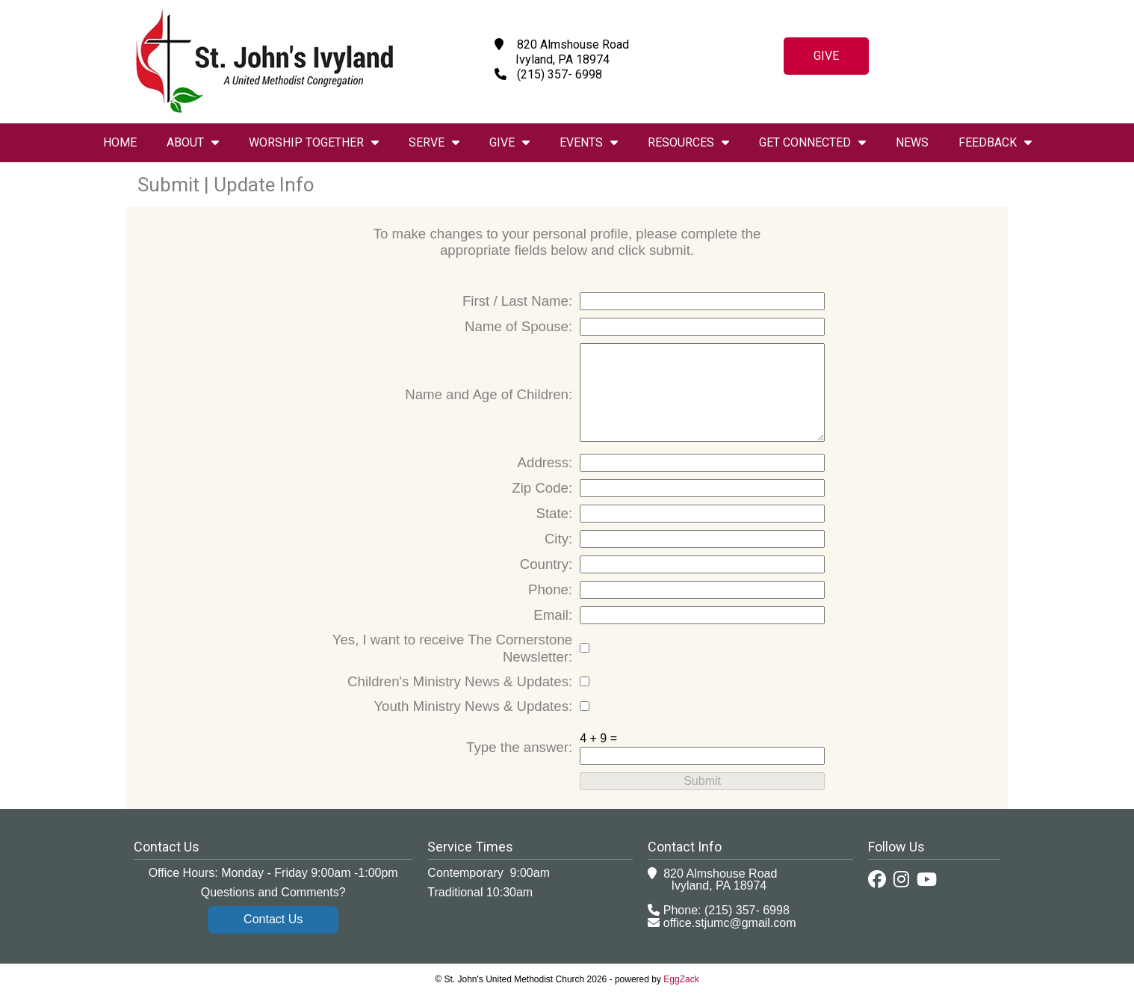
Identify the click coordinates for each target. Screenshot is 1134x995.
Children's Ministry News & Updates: (459, 681)
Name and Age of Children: (488, 394)
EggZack (680, 979)
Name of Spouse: (518, 326)
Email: (552, 615)
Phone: (550, 589)
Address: (545, 462)
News (912, 142)
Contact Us (273, 919)
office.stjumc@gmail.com (729, 923)
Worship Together (314, 142)
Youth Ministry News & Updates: (473, 706)
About (193, 142)
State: (554, 513)
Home (120, 142)
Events (589, 142)
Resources (688, 142)
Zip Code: (542, 488)
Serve (434, 142)
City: (558, 538)
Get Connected (812, 142)
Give (826, 56)
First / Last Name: (517, 301)
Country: (546, 564)
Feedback (995, 142)
